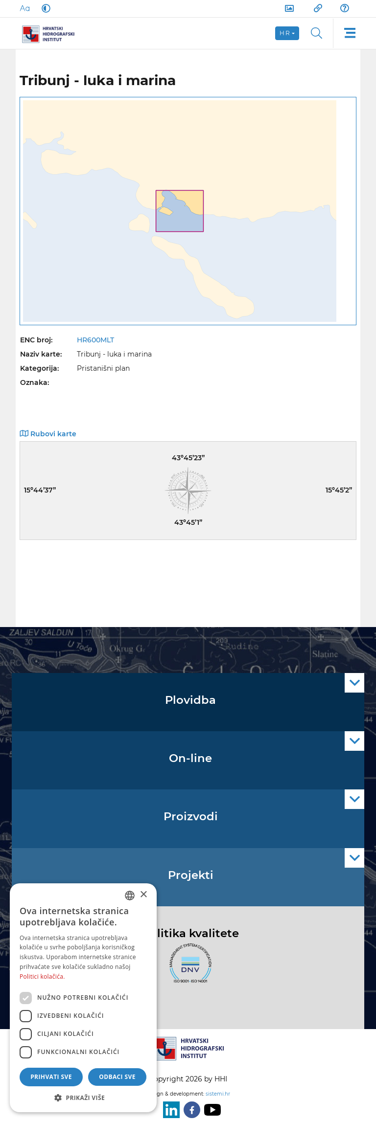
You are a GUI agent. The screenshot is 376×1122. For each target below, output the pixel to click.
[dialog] (83, 997)
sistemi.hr (218, 1094)
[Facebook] (190, 1110)
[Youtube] (210, 1110)
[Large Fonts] (24, 8)
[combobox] (130, 895)
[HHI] (52, 33)
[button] (83, 1097)
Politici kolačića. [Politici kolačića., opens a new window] (42, 976)
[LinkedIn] (169, 1110)
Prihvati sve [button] (51, 1077)
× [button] (143, 894)
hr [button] (285, 33)
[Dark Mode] (44, 8)
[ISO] (188, 968)
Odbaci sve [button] (117, 1077)
